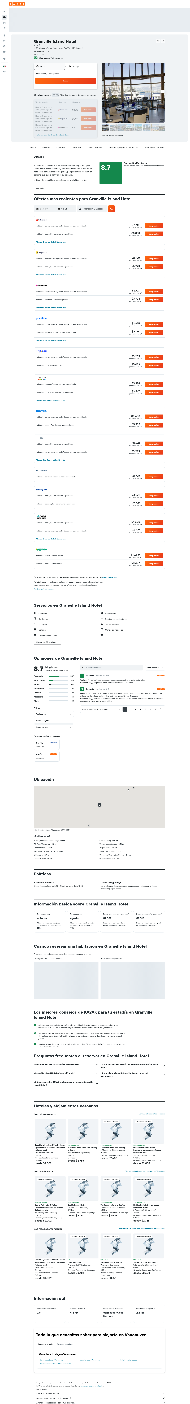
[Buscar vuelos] (4, 11)
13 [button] (54, 102)
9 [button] (72, 96)
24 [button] (78, 109)
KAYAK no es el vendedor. (100, 1393)
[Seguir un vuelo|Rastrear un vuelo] (4, 40)
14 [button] (60, 102)
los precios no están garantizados (91, 1386)
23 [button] (72, 109)
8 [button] (66, 96)
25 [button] (84, 109)
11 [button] (84, 96)
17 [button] (78, 102)
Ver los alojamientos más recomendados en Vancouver (142, 1228)
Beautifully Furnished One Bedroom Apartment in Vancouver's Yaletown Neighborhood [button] (50, 1147)
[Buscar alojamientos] (4, 17)
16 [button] (72, 102)
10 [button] (78, 96)
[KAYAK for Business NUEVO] (4, 51)
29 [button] (66, 115)
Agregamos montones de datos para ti (100, 1398)
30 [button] (72, 115)
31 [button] (78, 115)
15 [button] (66, 102)
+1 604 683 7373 (41, 51)
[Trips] (4, 59)
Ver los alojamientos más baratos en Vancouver (145, 1171)
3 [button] (78, 90)
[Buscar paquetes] (4, 28)
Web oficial (39, 54)
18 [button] (85, 102)
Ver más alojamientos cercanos (152, 1114)
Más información (109, 577)
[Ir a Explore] (4, 35)
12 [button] (91, 96)
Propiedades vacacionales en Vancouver (55, 1363)
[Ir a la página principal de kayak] (17, 4)
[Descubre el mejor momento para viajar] (4, 46)
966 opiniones (56, 58)
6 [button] (53, 96)
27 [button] (54, 115)
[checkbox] (47, 744)
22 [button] (66, 109)
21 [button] (60, 109)
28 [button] (60, 115)
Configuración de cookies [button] (44, 589)
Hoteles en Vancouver (129, 1360)
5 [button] (90, 90)
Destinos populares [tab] (65, 1344)
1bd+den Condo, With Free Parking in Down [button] (82, 1148)
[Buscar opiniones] (114, 667)
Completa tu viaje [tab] (45, 1344)
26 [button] (91, 109)
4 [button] (84, 90)
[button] (4, 4)
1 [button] (130, 90)
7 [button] (59, 96)
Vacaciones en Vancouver (90, 1360)
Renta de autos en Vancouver (51, 1360)
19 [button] (91, 102)
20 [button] (53, 109)
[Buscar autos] (4, 22)
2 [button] (72, 90)
